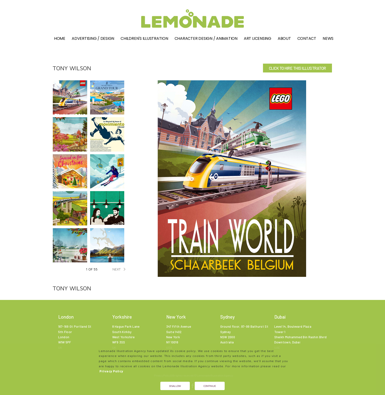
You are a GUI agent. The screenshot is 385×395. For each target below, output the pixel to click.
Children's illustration (144, 38)
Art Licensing (257, 38)
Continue (210, 385)
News (328, 38)
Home (59, 38)
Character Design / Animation (206, 38)
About (284, 38)
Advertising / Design (93, 38)
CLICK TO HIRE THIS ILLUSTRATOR (297, 68)
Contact (306, 38)
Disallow (175, 385)
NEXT (119, 269)
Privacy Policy (111, 371)
